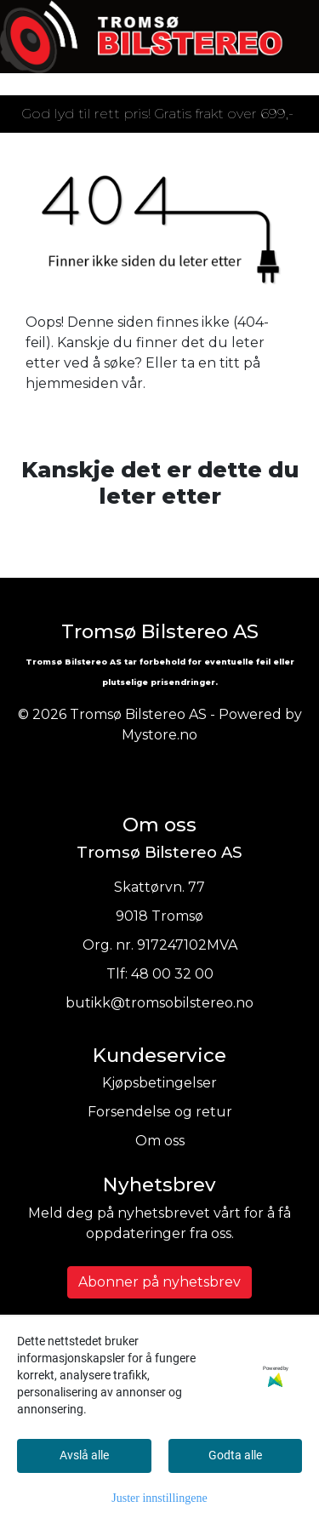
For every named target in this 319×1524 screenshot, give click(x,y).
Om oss (160, 1141)
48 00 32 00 (172, 974)
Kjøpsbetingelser (159, 1083)
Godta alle (235, 1455)
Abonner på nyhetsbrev (159, 1282)
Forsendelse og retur (160, 1112)
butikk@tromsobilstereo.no (159, 1003)
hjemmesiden (72, 383)
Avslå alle (84, 1455)
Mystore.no (159, 735)
